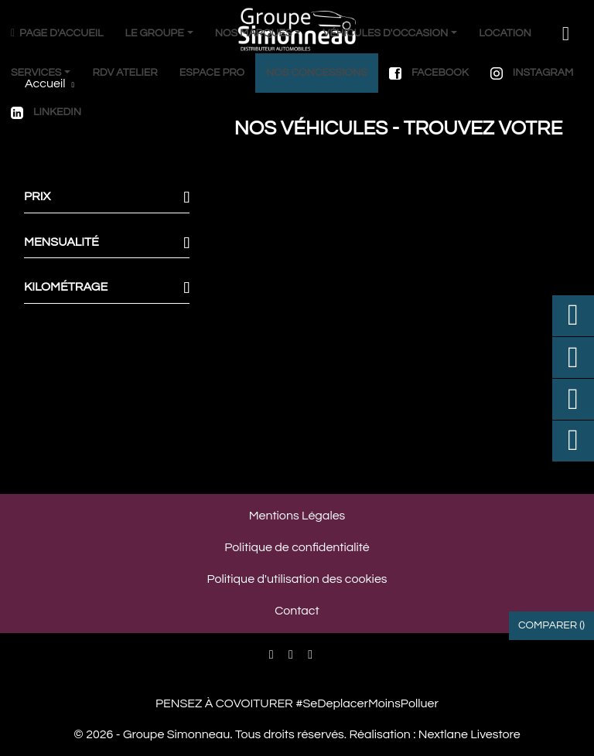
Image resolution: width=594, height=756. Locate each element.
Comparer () (551, 625)
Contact (297, 610)
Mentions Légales (297, 515)
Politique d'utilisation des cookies (297, 579)
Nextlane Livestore (467, 734)
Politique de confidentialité (296, 547)
